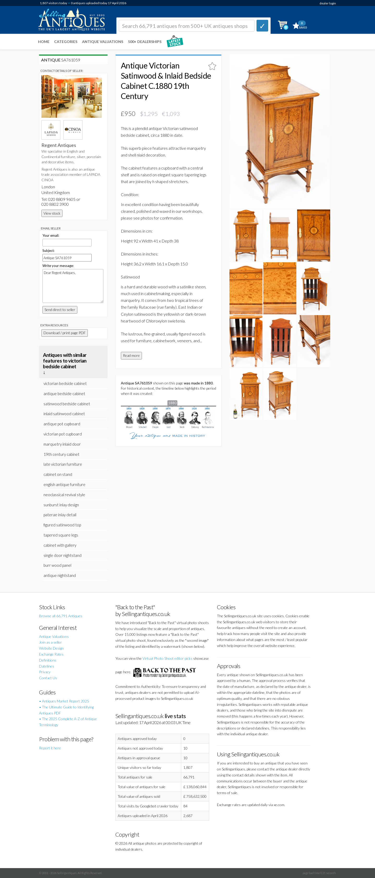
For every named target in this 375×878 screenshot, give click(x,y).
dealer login (328, 3)
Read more (131, 355)
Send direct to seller (60, 309)
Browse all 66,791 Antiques (60, 616)
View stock (51, 213)
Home (43, 41)
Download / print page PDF (64, 333)
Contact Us (48, 678)
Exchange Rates (51, 654)
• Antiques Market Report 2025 (64, 701)
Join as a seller (50, 642)
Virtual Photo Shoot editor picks (167, 658)
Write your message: (58, 266)
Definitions (48, 660)
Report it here (50, 748)
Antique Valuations (102, 41)
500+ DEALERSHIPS (144, 41)
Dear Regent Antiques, (72, 286)
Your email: (50, 235)
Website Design (51, 648)
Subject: (48, 250)
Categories (65, 41)
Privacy (45, 672)
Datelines (46, 666)
